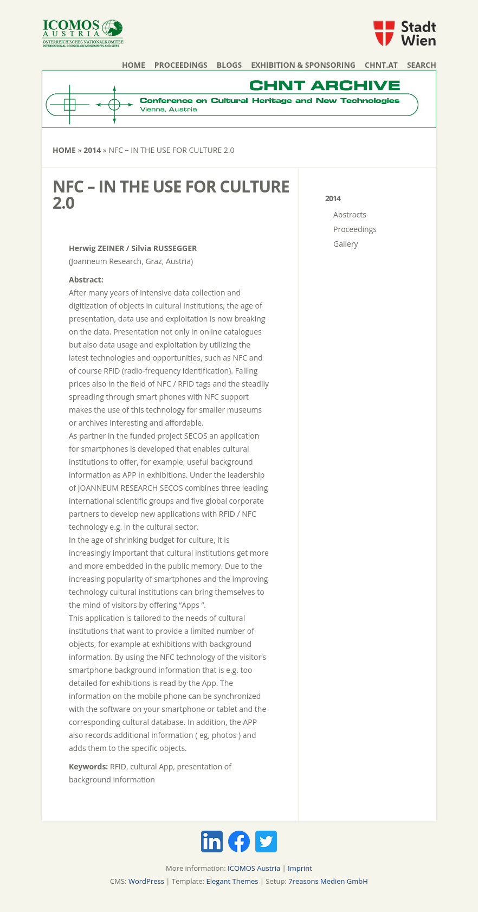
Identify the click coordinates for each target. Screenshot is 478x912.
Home (133, 65)
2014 (92, 150)
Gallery (345, 244)
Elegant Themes (232, 881)
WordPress (146, 881)
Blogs (229, 65)
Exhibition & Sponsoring (303, 65)
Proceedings (181, 65)
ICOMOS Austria (254, 868)
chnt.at (381, 65)
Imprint (300, 868)
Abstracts (349, 214)
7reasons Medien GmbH (328, 881)
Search (421, 65)
